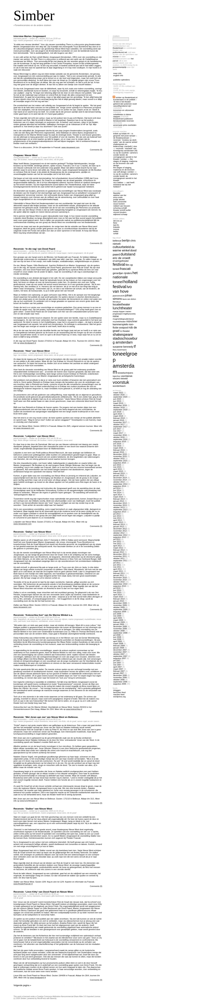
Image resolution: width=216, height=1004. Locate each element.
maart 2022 (118, 393)
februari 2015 (119, 473)
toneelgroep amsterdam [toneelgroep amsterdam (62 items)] (125, 363)
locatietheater (34, 813)
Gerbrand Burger (24, 536)
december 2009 (120, 603)
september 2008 (120, 633)
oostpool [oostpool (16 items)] (123, 327)
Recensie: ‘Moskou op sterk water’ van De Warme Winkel (125, 141)
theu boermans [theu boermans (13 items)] (120, 349)
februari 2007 (119, 671)
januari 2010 (118, 601)
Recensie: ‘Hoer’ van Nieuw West (31, 351)
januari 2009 (118, 624)
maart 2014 (118, 497)
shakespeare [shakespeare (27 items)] (123, 334)
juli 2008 (117, 635)
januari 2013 (118, 526)
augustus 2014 (119, 486)
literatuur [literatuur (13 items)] (117, 301)
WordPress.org (119, 697)
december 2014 (120, 478)
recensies (23, 251)
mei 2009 (117, 616)
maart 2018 (118, 416)
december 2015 (120, 454)
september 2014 (120, 484)
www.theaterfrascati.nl (23, 884)
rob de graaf (48, 40)
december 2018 (120, 405)
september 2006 (120, 682)
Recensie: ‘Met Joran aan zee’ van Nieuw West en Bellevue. (45, 717)
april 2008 (117, 641)
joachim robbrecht (48, 253)
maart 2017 (118, 433)
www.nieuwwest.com (70, 147)
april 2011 (117, 569)
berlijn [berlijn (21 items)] (126, 240)
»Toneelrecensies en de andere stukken (32, 25)
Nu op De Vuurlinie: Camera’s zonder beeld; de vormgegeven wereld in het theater (125, 177)
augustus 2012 (119, 537)
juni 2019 (117, 401)
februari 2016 (119, 450)
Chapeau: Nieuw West (25, 155)
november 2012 (120, 531)
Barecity (53, 998)
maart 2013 (118, 522)
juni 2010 (117, 590)
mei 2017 (117, 431)
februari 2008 (119, 646)
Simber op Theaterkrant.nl (126, 97)
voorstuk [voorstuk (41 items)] (121, 382)
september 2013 (120, 509)
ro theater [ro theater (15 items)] (125, 331)
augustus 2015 (119, 463)
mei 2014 (117, 492)
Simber (33, 15)
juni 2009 (117, 614)
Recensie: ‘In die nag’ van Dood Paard (34, 249)
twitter (115, 231)
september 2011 (120, 560)
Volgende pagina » (22, 985)
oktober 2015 (119, 458)
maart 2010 (118, 597)
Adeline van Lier (119, 195)
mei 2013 (117, 518)
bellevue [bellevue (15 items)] (117, 240)
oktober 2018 (119, 407)
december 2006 (120, 675)
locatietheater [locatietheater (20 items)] (121, 304)
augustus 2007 (119, 658)
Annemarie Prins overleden (124, 125)
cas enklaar (22, 355)
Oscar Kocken (119, 204)
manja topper (61, 253)
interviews (17, 39)
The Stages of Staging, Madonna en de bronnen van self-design (125, 162)
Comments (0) (96, 150)
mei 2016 (117, 446)
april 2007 (117, 667)
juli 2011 (117, 563)
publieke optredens (121, 80)
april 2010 (117, 595)
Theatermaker (24, 158)
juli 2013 (117, 514)
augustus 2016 (119, 441)
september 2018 (120, 410)
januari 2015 (118, 475)
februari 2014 (119, 499)
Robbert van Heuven (121, 206)
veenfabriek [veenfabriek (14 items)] (126, 376)
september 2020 (120, 397)
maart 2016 (118, 448)
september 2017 (120, 427)
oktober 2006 (119, 680)
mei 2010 (117, 592)
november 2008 (120, 629)
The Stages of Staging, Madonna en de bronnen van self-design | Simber (124, 170)
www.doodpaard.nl (28, 343)
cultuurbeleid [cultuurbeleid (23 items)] (122, 247)
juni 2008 (117, 637)
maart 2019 (118, 403)
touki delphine (32, 621)
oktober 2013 (119, 507)
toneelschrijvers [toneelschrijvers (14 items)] (125, 373)
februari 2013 (119, 524)
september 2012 (120, 535)
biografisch (22, 619)
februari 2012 (119, 550)
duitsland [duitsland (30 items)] (127, 254)
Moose (116, 56)
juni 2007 (117, 663)
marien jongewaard (25, 40)
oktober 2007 (119, 654)
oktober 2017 (119, 424)
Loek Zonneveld (119, 202)
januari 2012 (118, 552)
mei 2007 (117, 665)
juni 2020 (117, 399)
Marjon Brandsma (41, 721)
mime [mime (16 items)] (116, 316)
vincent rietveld (70, 355)
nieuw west (38, 40)
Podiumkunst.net (120, 52)
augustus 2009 (119, 612)
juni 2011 (117, 565)
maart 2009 (118, 620)
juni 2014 (117, 490)
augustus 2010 (119, 586)
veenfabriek (43, 621)
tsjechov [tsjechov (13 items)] (116, 376)
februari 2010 (119, 599)
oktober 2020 (119, 395)
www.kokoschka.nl (74, 709)
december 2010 (120, 577)
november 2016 (120, 435)
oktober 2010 (119, 582)
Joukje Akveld (119, 199)
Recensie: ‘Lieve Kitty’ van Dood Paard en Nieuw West (43, 891)
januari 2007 (118, 673)
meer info (117, 73)
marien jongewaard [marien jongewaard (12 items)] (122, 312)
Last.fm (116, 225)
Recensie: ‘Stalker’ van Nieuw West (32, 808)
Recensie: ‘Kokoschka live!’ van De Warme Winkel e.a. (43, 615)
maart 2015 (118, 471)
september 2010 (120, 584)
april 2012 (117, 546)
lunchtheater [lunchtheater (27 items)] (122, 308)
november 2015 (120, 456)
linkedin (116, 227)
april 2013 (117, 520)
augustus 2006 (119, 684)
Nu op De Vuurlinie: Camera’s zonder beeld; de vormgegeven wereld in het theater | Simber (125, 156)
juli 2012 (117, 539)
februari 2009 (119, 622)
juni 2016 (117, 444)
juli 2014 (117, 488)
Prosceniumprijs (119, 67)
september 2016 (120, 439)
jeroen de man (47, 619)
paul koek (22, 621)
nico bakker (118, 182)
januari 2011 (118, 575)
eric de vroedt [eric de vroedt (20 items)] (121, 258)
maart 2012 (118, 548)
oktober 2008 (119, 631)
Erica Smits (118, 197)
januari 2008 (118, 648)
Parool (24, 39)
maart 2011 (118, 571)
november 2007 (120, 652)
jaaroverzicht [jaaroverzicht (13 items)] (119, 295)
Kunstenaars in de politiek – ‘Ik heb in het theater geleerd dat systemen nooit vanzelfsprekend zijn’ (125, 103)
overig (15, 158)
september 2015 (120, 461)
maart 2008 (118, 643)
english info (118, 75)
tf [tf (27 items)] (135, 346)
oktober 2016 (119, 437)
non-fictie (62, 721)
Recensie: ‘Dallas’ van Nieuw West (32, 531)
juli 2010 (117, 588)
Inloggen (117, 690)
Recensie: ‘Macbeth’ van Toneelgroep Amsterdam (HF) (125, 149)
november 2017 (120, 422)
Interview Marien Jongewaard (29, 36)
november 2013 (120, 505)
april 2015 (117, 469)
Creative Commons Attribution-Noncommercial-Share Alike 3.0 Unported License (68, 996)
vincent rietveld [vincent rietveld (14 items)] (120, 378)
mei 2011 (117, 567)
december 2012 (120, 529)
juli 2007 (117, 660)
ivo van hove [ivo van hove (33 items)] (122, 289)
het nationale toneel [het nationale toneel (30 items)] (125, 277)
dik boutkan (22, 160)
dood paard (22, 253)
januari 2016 (118, 452)
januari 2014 (118, 501)
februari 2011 (119, 573)
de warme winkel (33, 619)
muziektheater (89, 619)
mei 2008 (117, 639)
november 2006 (120, 677)
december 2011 (120, 554)
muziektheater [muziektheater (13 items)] (119, 321)
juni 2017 (117, 429)
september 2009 (120, 609)
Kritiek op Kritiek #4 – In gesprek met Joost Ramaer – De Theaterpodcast (125, 136)
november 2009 (120, 605)
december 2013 (120, 503)
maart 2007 (118, 669)
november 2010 (120, 580)
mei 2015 (117, 467)
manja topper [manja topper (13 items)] (119, 311)
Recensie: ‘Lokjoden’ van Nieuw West (34, 436)
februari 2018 (119, 418)
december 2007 (120, 650)
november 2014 (120, 480)
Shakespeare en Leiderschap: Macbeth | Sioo (125, 145)
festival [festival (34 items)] (119, 264)
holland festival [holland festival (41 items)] (125, 284)
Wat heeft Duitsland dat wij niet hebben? (123, 184)
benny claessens (33, 896)
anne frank (22, 896)
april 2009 (117, 618)
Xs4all (115, 233)
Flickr (115, 223)
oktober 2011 (119, 558)
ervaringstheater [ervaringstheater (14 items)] (121, 261)
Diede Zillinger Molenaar (27, 440)
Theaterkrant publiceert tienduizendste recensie (123, 120)
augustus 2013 (119, 512)
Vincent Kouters (119, 212)
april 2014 (117, 495)
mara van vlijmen (60, 619)
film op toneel (23, 813)
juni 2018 (117, 412)
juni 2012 (117, 541)
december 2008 (120, 626)
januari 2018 (118, 420)
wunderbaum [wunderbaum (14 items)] (119, 386)
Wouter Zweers (93, 721)
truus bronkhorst (74, 536)
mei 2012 (117, 543)
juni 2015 (117, 465)
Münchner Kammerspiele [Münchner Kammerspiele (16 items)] (125, 323)
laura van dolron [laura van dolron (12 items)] (129, 299)
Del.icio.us (117, 221)
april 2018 (117, 414)
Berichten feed (119, 692)
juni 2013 (117, 516)
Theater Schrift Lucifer (122, 210)
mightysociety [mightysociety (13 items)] (129, 314)
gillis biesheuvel (34, 253)
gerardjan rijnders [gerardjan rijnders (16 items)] (122, 273)
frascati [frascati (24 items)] (125, 269)
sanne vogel (82, 721)
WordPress (41, 998)
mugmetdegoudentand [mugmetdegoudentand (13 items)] (123, 319)
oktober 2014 (119, 482)
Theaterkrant (118, 48)
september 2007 (120, 656)
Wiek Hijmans (87, 536)
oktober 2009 (119, 607)
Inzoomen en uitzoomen (123, 110)
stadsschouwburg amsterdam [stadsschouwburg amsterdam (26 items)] (125, 340)
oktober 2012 (119, 533)
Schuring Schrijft (120, 208)
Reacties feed (118, 694)
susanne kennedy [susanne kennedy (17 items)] (123, 346)
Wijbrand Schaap (120, 214)
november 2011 (120, 556)
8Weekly (116, 193)
